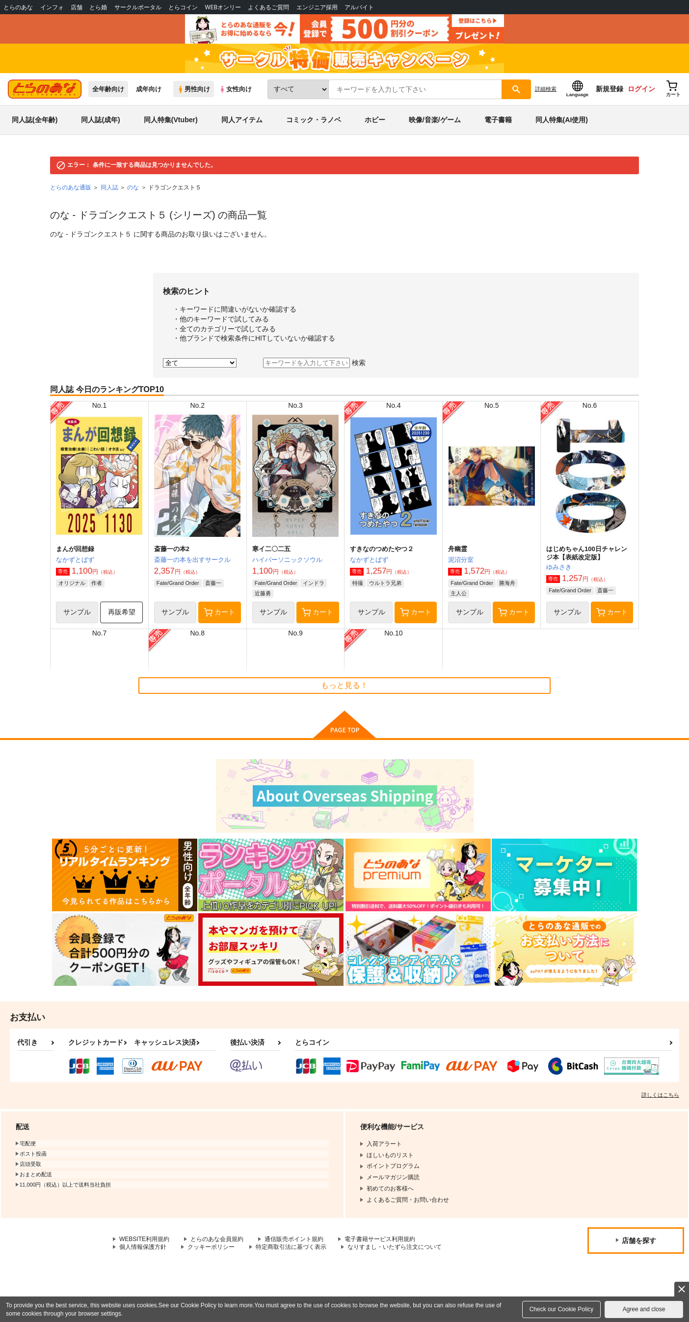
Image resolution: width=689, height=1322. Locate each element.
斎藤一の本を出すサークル (192, 559)
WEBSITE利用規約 (144, 1239)
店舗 (76, 7)
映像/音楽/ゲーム (435, 120)
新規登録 (609, 89)
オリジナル (71, 583)
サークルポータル (137, 7)
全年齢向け (108, 89)
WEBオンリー (223, 7)
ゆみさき (559, 567)
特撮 (357, 583)
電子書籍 (498, 120)
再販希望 (121, 612)
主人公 (458, 593)
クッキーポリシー (211, 1246)
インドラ (313, 583)
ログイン (641, 89)
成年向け (148, 89)
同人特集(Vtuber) (171, 120)
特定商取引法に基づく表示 (291, 1246)
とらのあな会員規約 (216, 1239)
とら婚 (98, 7)
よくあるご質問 (268, 7)
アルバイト (359, 7)
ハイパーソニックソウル (287, 559)
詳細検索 (545, 89)
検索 (359, 363)
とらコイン (183, 7)
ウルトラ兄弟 (385, 583)
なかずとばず (75, 559)
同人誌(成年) (100, 120)
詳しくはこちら (660, 1095)
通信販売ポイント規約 (294, 1239)
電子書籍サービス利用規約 (379, 1239)
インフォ (52, 7)
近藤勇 (263, 593)
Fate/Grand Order (178, 583)
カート (219, 612)
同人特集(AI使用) (561, 120)
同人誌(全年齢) (34, 120)
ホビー (375, 120)
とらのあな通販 (70, 187)
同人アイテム (242, 120)
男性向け (193, 89)
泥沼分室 (461, 559)
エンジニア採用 (317, 7)
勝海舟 (507, 583)
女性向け (235, 89)
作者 (96, 583)
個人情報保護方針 (142, 1246)
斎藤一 (213, 583)
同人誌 (109, 187)
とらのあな (18, 7)
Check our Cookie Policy (562, 1309)
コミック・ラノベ (313, 120)
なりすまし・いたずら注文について (394, 1246)
